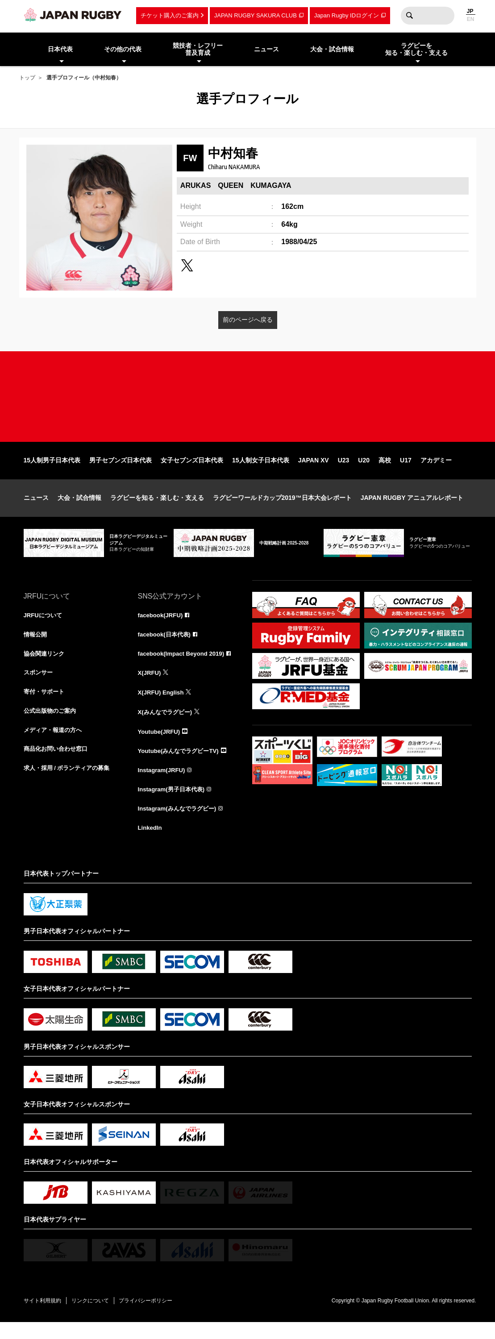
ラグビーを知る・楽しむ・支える (157, 509)
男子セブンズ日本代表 (120, 472)
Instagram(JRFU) (163, 784)
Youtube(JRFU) (160, 745)
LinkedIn (151, 843)
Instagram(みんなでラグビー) (180, 824)
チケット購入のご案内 (170, 15)
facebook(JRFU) (162, 627)
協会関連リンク (45, 666)
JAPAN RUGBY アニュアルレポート (412, 509)
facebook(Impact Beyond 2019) (184, 666)
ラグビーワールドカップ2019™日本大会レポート (282, 509)
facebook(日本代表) (166, 647)
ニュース (36, 509)
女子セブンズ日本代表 (192, 472)
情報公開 (36, 647)
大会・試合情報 (79, 509)
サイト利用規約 (44, 1317)
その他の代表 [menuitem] (122, 49)
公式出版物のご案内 (52, 725)
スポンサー (39, 686)
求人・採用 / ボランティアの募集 (70, 784)
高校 (385, 472)
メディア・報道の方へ (55, 745)
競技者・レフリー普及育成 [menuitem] (198, 49)
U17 (406, 472)
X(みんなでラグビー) (167, 725)
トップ (27, 78)
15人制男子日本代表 (52, 472)
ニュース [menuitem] (266, 49)
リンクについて (96, 1317)
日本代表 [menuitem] (60, 49)
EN (470, 19)
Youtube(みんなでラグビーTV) (181, 765)
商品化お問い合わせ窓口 (58, 765)
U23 (343, 472)
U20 (364, 472)
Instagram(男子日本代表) (173, 804)
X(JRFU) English (162, 706)
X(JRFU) (150, 686)
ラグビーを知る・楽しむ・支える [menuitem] (416, 49)
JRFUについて (44, 627)
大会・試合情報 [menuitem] (332, 49)
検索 (410, 16)
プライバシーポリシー (155, 1317)
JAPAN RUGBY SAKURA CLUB (255, 15)
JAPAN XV (313, 472)
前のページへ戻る (248, 319)
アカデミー (436, 472)
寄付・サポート (45, 706)
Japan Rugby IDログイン (346, 15)
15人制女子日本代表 (260, 472)
